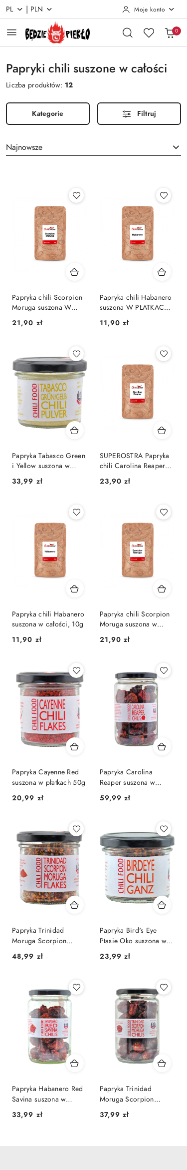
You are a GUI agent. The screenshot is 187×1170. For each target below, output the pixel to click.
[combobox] (93, 147)
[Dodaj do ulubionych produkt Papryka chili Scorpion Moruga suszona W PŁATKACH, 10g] (76, 195)
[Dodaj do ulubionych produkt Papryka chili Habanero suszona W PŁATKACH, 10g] (163, 195)
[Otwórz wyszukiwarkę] (127, 32)
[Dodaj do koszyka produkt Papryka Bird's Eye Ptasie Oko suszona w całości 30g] (162, 905)
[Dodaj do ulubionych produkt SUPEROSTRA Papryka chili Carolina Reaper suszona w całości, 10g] (163, 353)
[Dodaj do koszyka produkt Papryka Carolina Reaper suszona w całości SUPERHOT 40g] (162, 746)
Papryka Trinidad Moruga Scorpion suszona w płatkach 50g (48, 936)
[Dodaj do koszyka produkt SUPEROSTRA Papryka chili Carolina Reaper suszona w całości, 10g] (162, 430)
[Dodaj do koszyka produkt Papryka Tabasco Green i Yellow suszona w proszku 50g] (75, 430)
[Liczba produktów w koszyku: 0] (169, 32)
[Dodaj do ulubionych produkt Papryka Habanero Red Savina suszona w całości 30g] (76, 987)
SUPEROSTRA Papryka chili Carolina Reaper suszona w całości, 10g (135, 461)
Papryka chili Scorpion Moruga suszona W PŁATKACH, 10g (47, 303)
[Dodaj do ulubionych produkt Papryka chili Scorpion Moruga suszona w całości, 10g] (163, 512)
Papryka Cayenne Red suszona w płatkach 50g (48, 777)
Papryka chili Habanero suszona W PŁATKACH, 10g (136, 303)
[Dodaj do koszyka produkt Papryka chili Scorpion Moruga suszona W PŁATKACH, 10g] (75, 272)
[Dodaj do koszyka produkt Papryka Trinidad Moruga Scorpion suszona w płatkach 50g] (75, 905)
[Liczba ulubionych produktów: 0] (148, 32)
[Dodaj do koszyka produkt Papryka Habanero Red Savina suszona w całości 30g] (75, 1063)
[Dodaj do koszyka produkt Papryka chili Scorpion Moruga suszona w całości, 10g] (162, 588)
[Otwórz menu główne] (11, 32)
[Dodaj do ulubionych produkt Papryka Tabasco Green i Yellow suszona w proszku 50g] (76, 353)
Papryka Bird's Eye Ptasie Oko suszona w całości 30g (133, 936)
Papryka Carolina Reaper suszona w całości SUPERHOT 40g (137, 777)
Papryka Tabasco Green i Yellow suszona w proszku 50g (48, 461)
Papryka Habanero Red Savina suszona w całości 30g (47, 1094)
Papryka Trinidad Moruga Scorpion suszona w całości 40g (135, 1094)
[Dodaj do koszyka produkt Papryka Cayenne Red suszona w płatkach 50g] (75, 746)
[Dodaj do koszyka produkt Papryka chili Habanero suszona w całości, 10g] (75, 588)
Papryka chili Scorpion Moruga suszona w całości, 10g (135, 619)
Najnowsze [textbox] (24, 147)
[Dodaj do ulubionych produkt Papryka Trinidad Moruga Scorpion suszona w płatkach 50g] (76, 828)
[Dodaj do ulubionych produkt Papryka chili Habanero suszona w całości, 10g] (76, 512)
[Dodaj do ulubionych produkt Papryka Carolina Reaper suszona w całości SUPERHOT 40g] (163, 670)
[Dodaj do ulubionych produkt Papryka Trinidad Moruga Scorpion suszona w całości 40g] (163, 987)
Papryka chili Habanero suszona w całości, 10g (48, 619)
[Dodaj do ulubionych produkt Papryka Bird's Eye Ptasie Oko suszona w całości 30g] (163, 828)
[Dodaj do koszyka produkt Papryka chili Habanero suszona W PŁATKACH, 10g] (162, 272)
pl (14, 9)
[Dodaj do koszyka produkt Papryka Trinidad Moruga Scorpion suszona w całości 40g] (162, 1063)
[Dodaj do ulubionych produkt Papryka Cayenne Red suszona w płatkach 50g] (76, 670)
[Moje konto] (148, 9)
